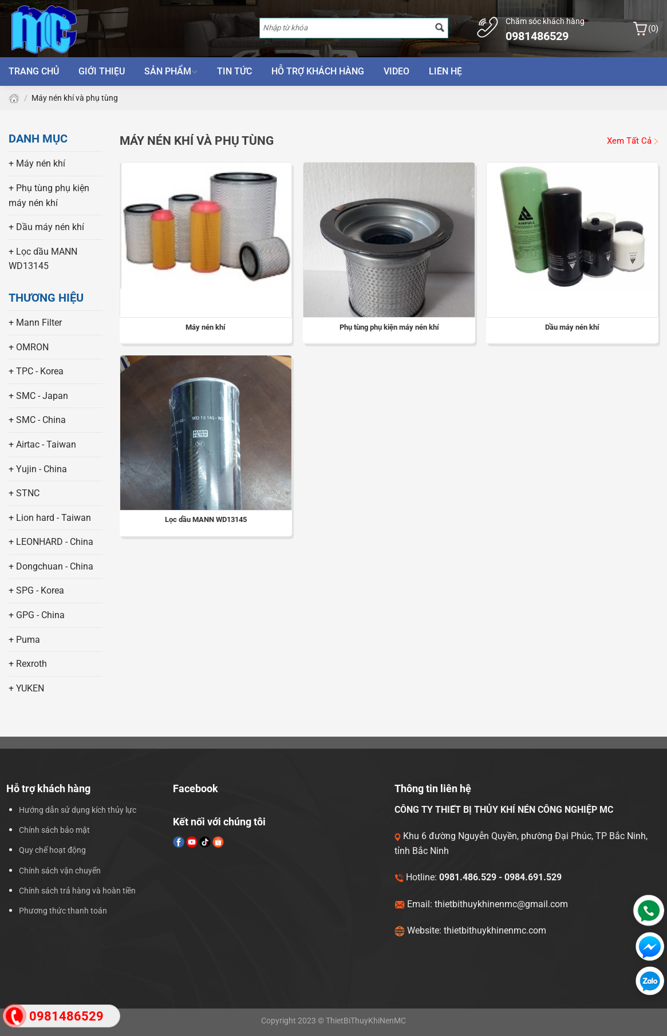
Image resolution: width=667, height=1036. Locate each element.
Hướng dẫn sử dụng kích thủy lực (77, 810)
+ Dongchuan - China (51, 566)
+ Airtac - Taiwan (42, 444)
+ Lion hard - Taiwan (50, 517)
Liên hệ (445, 71)
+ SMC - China (37, 419)
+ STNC (24, 493)
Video (396, 71)
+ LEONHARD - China (51, 541)
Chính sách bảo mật (54, 830)
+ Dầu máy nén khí (46, 227)
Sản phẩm (171, 71)
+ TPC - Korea (36, 371)
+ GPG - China (37, 615)
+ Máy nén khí (37, 163)
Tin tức (234, 71)
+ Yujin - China (38, 469)
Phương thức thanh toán (63, 911)
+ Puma (24, 639)
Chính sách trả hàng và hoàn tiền (77, 891)
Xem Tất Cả (632, 141)
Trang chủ (34, 71)
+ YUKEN (26, 688)
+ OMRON (29, 347)
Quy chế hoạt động (52, 850)
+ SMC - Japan (38, 395)
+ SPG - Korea (36, 590)
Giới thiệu (101, 71)
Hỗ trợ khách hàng (317, 71)
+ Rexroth (28, 663)
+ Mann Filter (35, 322)
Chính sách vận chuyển (60, 871)
